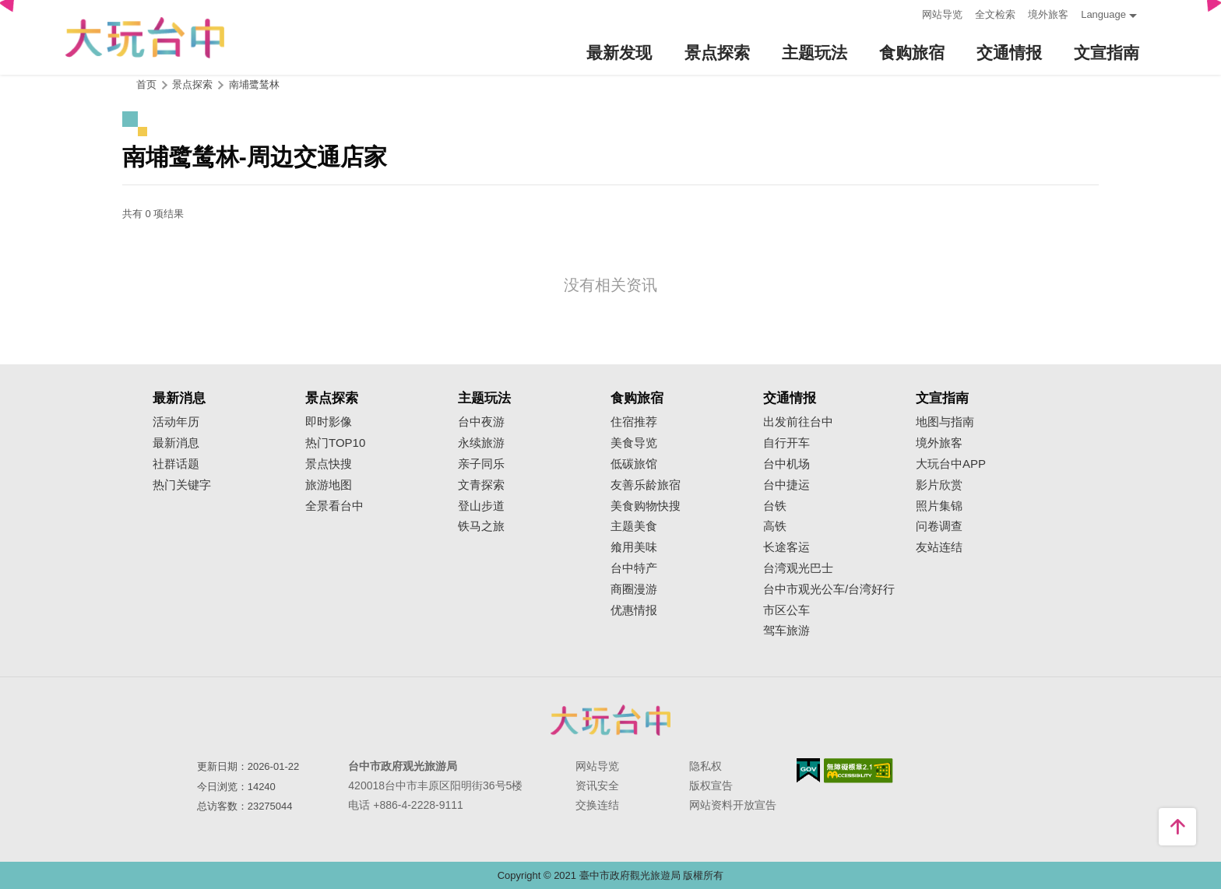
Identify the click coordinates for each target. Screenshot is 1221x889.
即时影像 (328, 422)
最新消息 (176, 443)
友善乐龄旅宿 (645, 485)
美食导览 (633, 443)
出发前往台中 (798, 422)
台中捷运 (786, 485)
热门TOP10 (335, 443)
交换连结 (597, 805)
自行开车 (786, 443)
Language (1103, 14)
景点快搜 (328, 464)
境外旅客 (1048, 14)
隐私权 (705, 766)
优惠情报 (633, 610)
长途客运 (786, 547)
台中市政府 (610, 720)
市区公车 (786, 610)
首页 (146, 84)
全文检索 (995, 14)
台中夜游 (481, 422)
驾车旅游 (786, 630)
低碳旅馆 (633, 464)
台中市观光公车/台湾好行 (829, 589)
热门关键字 (182, 485)
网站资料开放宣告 (732, 805)
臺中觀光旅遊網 (144, 37)
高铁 (774, 526)
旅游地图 (328, 485)
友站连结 (939, 547)
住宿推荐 (633, 422)
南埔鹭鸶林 (254, 84)
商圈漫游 (633, 589)
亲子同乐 (481, 464)
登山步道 (481, 506)
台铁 (774, 506)
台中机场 (786, 464)
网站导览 (942, 14)
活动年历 (176, 422)
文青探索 (481, 485)
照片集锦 (939, 506)
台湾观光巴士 (798, 568)
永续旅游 (481, 443)
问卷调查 (939, 526)
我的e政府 (808, 770)
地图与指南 (945, 422)
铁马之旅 (481, 526)
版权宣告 (711, 785)
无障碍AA (858, 770)
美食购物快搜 (645, 506)
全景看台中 (334, 506)
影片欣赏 (939, 485)
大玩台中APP (951, 464)
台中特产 (633, 568)
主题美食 (633, 526)
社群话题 (176, 464)
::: (905, 13)
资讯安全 (597, 785)
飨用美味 (633, 547)
